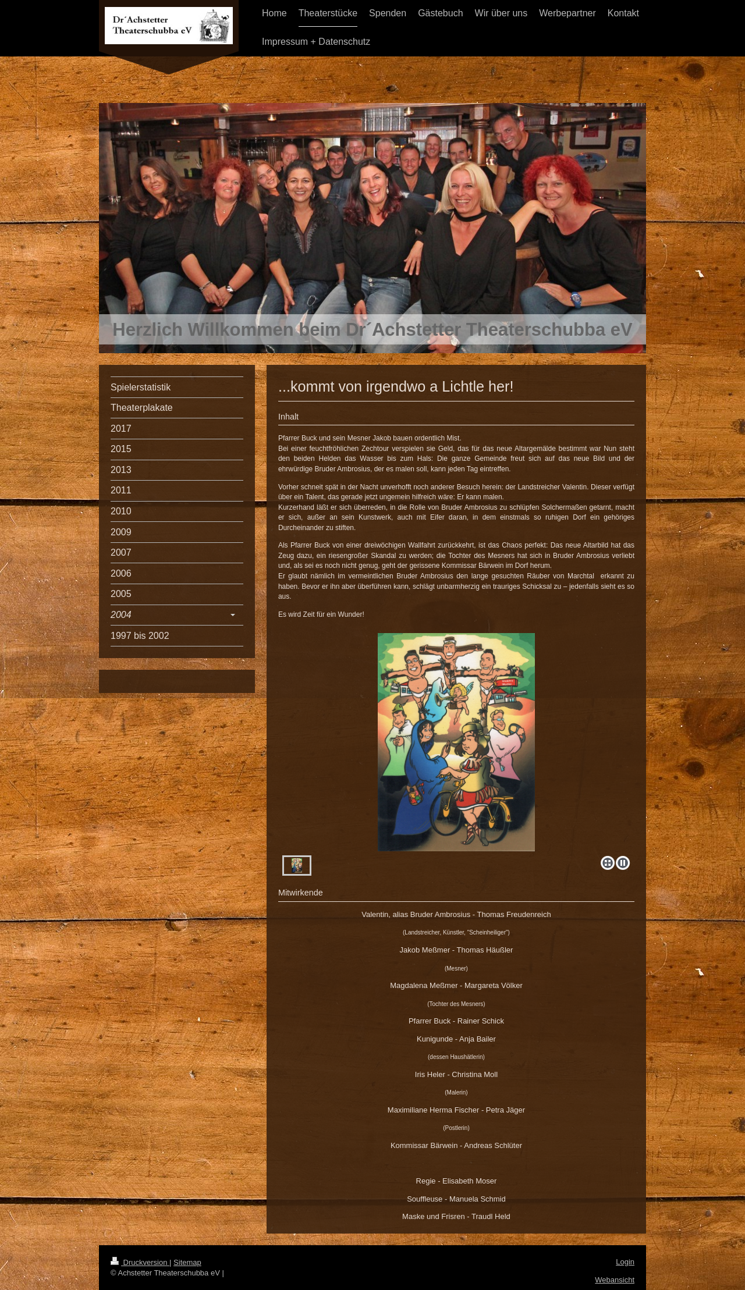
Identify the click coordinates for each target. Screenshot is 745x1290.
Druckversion (140, 1262)
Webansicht (614, 1279)
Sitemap (187, 1262)
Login (625, 1261)
